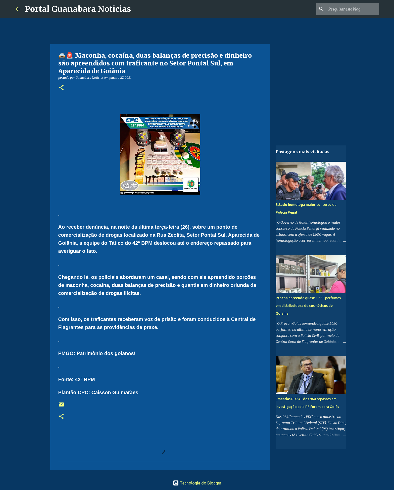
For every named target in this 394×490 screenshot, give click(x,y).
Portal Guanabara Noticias (78, 9)
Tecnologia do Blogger (197, 483)
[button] (61, 88)
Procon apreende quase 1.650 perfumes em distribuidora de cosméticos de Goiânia (308, 305)
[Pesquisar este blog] (352, 9)
